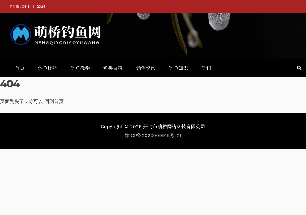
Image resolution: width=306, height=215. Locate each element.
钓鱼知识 (178, 68)
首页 (20, 68)
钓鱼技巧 (47, 68)
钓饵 (206, 68)
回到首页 (54, 101)
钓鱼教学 (80, 68)
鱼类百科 (113, 68)
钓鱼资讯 (145, 68)
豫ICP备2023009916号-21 (153, 135)
